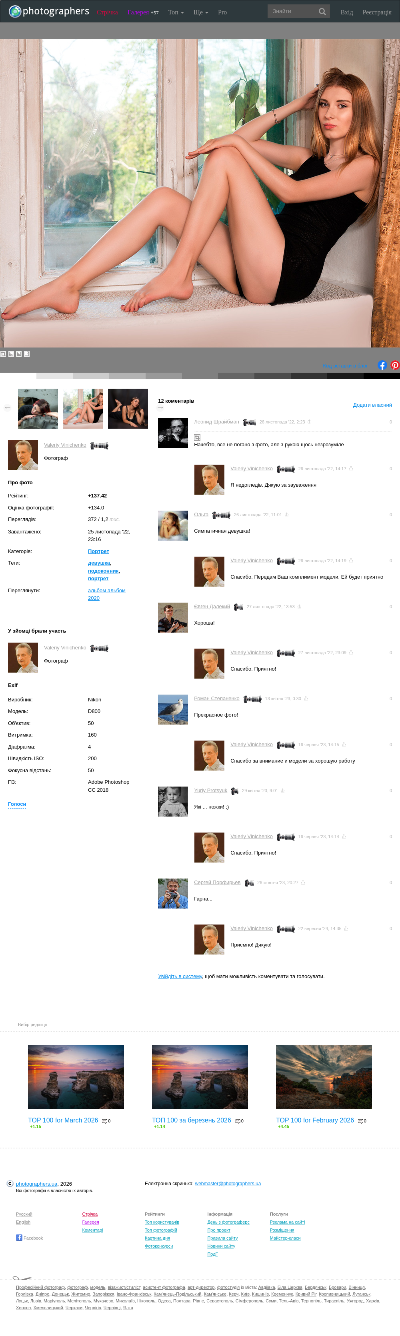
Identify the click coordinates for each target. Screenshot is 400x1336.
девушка (99, 563)
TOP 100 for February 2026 (315, 1120)
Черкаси (74, 1307)
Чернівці (112, 1307)
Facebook (29, 1238)
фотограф (77, 1287)
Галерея (143, 12)
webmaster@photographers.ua (228, 1183)
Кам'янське (215, 1294)
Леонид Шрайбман (216, 422)
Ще (201, 12)
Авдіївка (266, 1287)
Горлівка (24, 1294)
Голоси (17, 804)
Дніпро (42, 1294)
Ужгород (355, 1300)
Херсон (23, 1307)
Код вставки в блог (345, 366)
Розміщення (282, 1230)
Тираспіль (334, 1300)
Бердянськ (315, 1287)
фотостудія (228, 1287)
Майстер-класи (285, 1238)
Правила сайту (222, 1238)
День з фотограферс (228, 1222)
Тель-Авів (288, 1300)
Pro (222, 12)
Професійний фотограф (40, 1287)
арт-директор (201, 1287)
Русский (24, 1214)
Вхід (347, 12)
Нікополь (146, 1300)
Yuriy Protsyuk (210, 790)
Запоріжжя (103, 1294)
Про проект (218, 1230)
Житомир (80, 1294)
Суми (271, 1300)
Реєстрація (377, 12)
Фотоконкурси (159, 1246)
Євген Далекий (212, 606)
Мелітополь (79, 1300)
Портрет (98, 551)
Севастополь (219, 1300)
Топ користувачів (162, 1222)
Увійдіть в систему (180, 976)
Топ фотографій (161, 1230)
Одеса (164, 1300)
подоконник (103, 571)
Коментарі (92, 1230)
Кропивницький (334, 1294)
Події (212, 1254)
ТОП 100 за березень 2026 (191, 1120)
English (23, 1222)
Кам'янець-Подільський (177, 1294)
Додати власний (372, 405)
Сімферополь (249, 1300)
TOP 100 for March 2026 (63, 1120)
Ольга (201, 514)
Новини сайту (221, 1246)
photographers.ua (36, 1184)
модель (98, 1287)
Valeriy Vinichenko (65, 445)
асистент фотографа (164, 1287)
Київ (245, 1294)
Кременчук (282, 1294)
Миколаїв (125, 1300)
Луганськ (361, 1294)
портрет (98, 578)
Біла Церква (290, 1287)
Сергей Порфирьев (217, 882)
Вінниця (357, 1287)
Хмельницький (48, 1307)
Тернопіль (311, 1300)
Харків (372, 1300)
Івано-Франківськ (134, 1294)
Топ (176, 12)
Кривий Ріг (306, 1294)
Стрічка (107, 12)
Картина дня (157, 1238)
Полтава (181, 1300)
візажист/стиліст (124, 1287)
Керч (233, 1294)
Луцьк (22, 1300)
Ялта (128, 1307)
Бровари (337, 1287)
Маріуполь (54, 1300)
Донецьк (60, 1294)
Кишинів (260, 1294)
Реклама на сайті (287, 1222)
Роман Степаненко (217, 698)
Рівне (198, 1300)
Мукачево (103, 1300)
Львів (35, 1300)
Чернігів (93, 1307)
